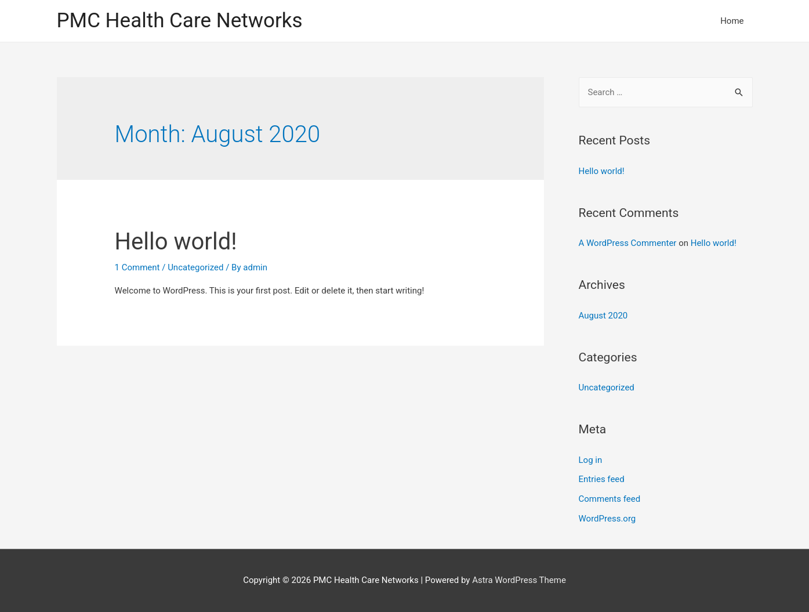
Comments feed (610, 499)
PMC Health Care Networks (180, 20)
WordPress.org (607, 518)
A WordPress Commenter (628, 243)
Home (731, 21)
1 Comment (137, 267)
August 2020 (603, 315)
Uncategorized (195, 267)
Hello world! (176, 241)
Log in (591, 460)
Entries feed (602, 479)
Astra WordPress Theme (519, 580)
